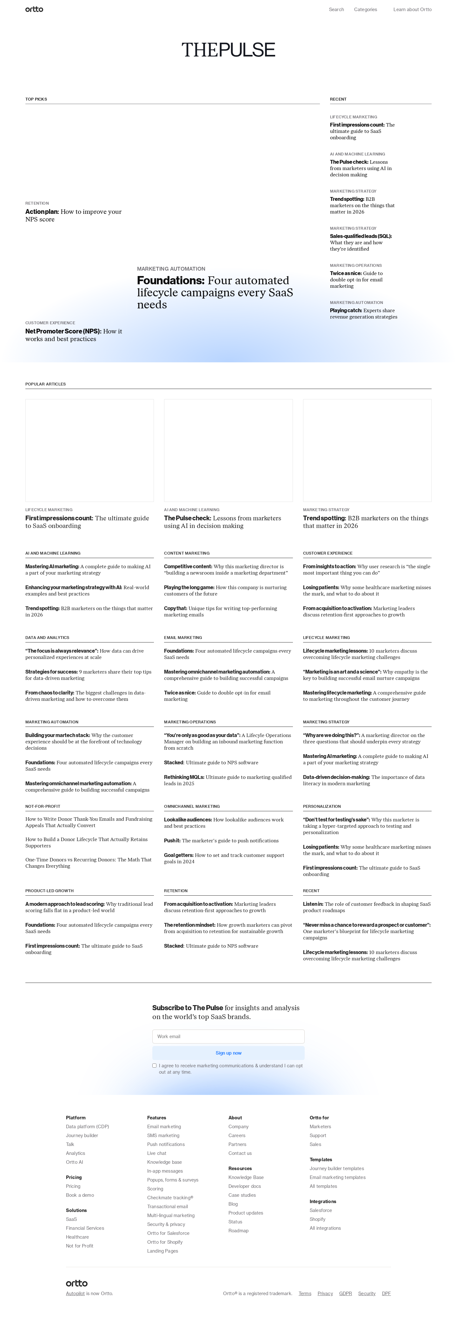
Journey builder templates (337, 1168)
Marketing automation (51, 722)
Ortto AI (74, 1162)
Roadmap (238, 1230)
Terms (305, 1293)
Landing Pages (162, 1251)
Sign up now (229, 1053)
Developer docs (244, 1186)
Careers (236, 1135)
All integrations (325, 1228)
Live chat (156, 1153)
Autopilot (75, 1293)
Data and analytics (47, 637)
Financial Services (85, 1228)
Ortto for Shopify (165, 1242)
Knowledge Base (246, 1177)
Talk (70, 1144)
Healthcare (77, 1237)
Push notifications (166, 1144)
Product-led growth (49, 890)
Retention (176, 890)
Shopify (317, 1219)
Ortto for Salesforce (168, 1233)
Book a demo (80, 1195)
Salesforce (321, 1210)
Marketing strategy (326, 722)
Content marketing (186, 553)
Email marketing (183, 637)
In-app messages (165, 1171)
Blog (233, 1204)
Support (318, 1135)
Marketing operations (190, 722)
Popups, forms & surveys (172, 1179)
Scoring (155, 1188)
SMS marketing (163, 1135)
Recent (338, 99)
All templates (323, 1186)
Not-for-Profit (42, 806)
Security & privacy (166, 1224)
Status (235, 1221)
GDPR (345, 1293)
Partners (237, 1144)
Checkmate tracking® (170, 1197)
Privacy (325, 1293)
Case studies (242, 1195)
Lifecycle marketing (326, 637)
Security (366, 1293)
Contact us (240, 1153)
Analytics (75, 1153)
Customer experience (328, 553)
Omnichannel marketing (192, 806)
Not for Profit (79, 1245)
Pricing (73, 1186)
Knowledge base (164, 1162)
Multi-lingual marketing (171, 1215)
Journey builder (82, 1135)
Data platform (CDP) (87, 1126)
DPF (386, 1293)
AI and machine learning (53, 553)
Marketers (320, 1126)
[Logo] (34, 9)
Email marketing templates (338, 1177)
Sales (315, 1144)
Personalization (322, 806)
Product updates (245, 1212)
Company (238, 1126)
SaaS (71, 1219)
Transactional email (167, 1206)
